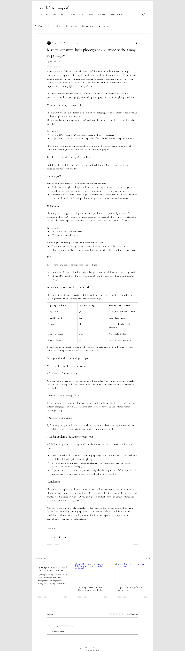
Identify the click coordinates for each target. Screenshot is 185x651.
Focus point (88, 26)
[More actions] (136, 42)
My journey (71, 26)
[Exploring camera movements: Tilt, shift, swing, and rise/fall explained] (92, 573)
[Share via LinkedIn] (60, 537)
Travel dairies (54, 26)
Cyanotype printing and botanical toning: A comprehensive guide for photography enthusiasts (52, 568)
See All (147, 558)
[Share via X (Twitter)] (54, 537)
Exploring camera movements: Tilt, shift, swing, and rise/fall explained (91, 588)
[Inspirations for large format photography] (132, 573)
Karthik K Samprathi (55, 8)
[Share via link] (66, 537)
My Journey (104, 26)
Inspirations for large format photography (130, 588)
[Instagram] (143, 14)
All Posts (39, 26)
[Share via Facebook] (48, 537)
